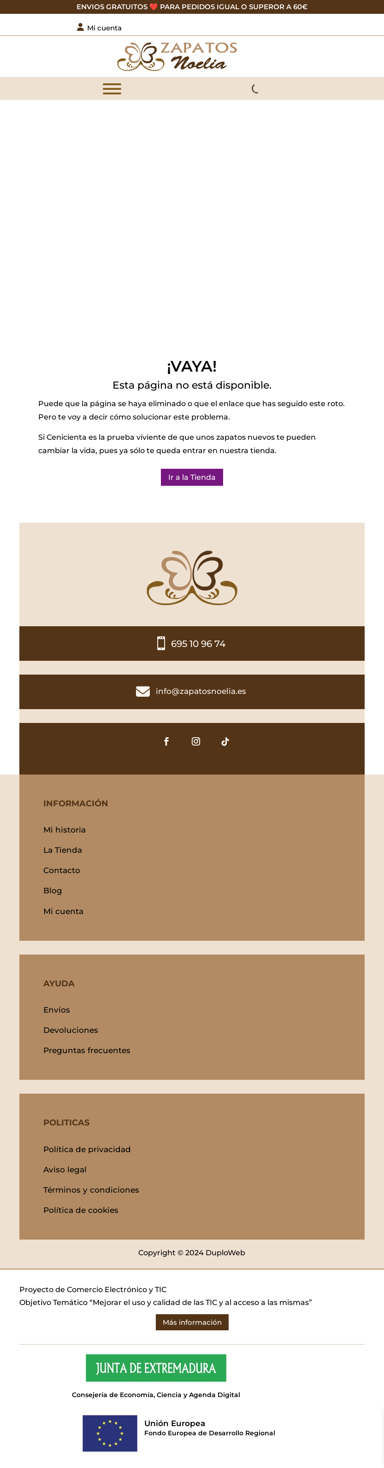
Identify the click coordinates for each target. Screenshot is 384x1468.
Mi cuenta (63, 911)
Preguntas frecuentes (86, 1050)
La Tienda (62, 850)
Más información (192, 1322)
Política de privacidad (87, 1149)
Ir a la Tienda (192, 477)
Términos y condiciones (91, 1189)
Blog (52, 890)
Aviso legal (65, 1169)
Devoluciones (70, 1030)
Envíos (56, 1009)
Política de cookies (80, 1210)
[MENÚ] (112, 88)
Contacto (61, 870)
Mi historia (64, 829)
